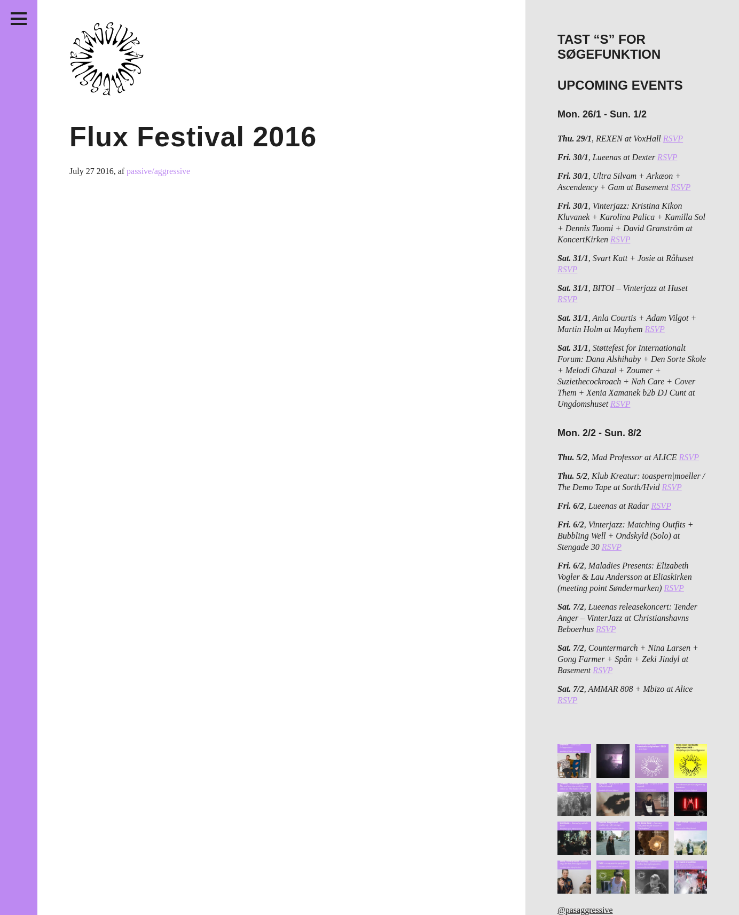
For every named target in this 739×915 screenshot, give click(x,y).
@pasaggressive (585, 909)
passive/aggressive (158, 171)
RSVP (673, 138)
